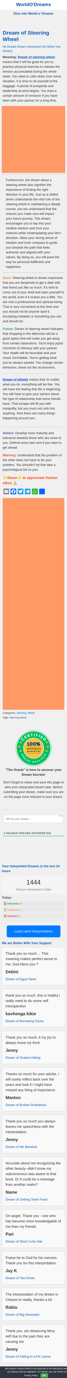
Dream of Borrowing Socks (25, 1021)
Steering (21, 712)
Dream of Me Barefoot (21, 1147)
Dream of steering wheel (36, 57)
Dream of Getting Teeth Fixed (27, 1199)
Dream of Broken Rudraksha (26, 1105)
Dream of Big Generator (23, 1314)
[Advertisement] (33, 139)
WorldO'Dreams (33, 4)
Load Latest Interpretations (33, 931)
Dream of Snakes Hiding (23, 1057)
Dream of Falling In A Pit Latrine (28, 1356)
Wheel (31, 712)
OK (44, 1375)
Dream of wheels (15, 379)
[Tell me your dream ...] (33, 818)
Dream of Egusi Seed (21, 979)
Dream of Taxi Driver (20, 1278)
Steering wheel (17, 717)
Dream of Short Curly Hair (24, 1241)
